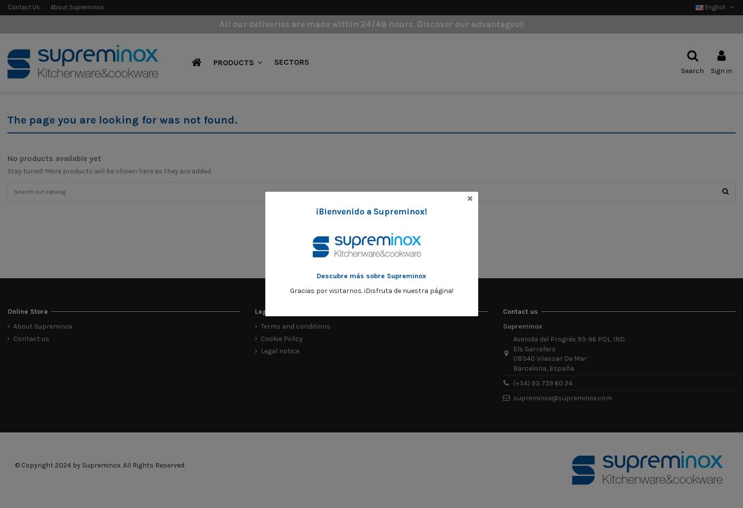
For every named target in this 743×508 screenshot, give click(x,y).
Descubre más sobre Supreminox (371, 276)
